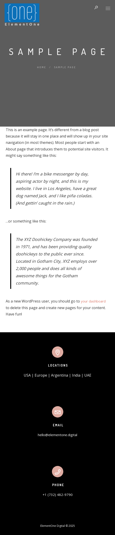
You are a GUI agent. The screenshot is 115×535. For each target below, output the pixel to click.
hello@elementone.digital (57, 434)
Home (41, 67)
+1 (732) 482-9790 (58, 494)
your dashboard (93, 301)
